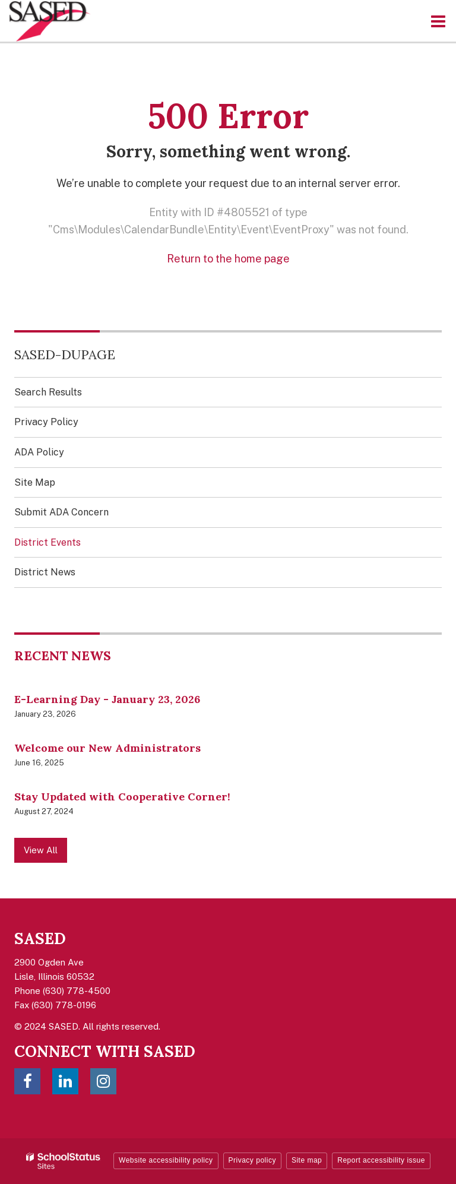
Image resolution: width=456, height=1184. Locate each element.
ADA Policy (39, 452)
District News (44, 572)
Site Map (34, 482)
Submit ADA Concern (61, 512)
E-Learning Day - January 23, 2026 (107, 699)
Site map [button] (307, 1160)
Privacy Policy (46, 422)
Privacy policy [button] (252, 1160)
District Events (47, 542)
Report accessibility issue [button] (381, 1160)
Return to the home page (228, 258)
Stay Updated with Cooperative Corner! (122, 796)
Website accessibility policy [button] (166, 1160)
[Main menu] (438, 21)
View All (41, 850)
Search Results (48, 392)
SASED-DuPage (64, 354)
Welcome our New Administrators (107, 748)
